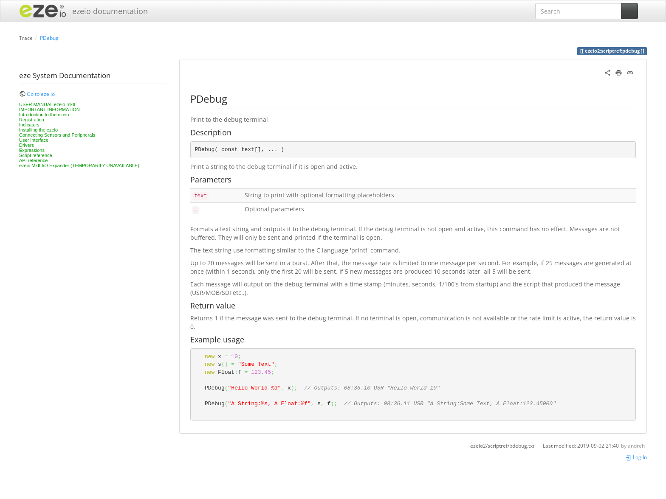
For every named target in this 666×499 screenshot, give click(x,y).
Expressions (32, 150)
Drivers (26, 145)
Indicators (29, 124)
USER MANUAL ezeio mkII (47, 104)
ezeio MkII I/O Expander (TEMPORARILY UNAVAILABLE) (79, 165)
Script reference (35, 155)
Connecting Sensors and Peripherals (57, 134)
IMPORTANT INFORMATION (49, 109)
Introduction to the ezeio (44, 114)
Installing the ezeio (38, 129)
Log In (636, 457)
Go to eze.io (41, 93)
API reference (33, 160)
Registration (31, 119)
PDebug (49, 37)
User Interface (33, 140)
